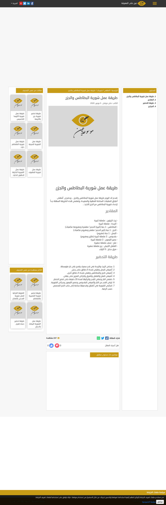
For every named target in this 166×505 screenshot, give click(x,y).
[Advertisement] (83, 26)
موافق (160, 502)
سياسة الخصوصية (149, 502)
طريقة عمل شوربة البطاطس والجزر (81, 90)
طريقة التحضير (148, 103)
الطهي (107, 90)
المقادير (151, 100)
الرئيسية (115, 90)
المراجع (151, 106)
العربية (15, 3)
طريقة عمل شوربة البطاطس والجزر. (140, 96)
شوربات (100, 90)
